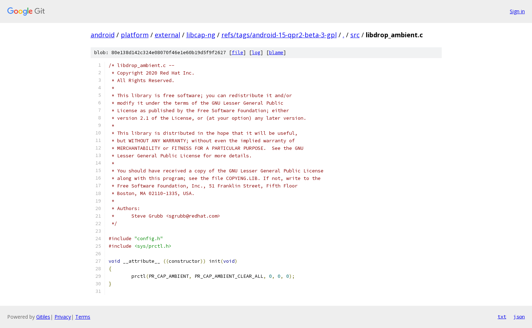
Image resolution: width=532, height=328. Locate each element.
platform (135, 34)
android (103, 34)
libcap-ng (200, 34)
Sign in (517, 11)
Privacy (62, 316)
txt (502, 316)
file (237, 52)
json (519, 316)
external (167, 34)
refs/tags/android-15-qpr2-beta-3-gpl (279, 34)
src (355, 34)
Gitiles (43, 316)
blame (276, 52)
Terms (82, 316)
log (256, 52)
